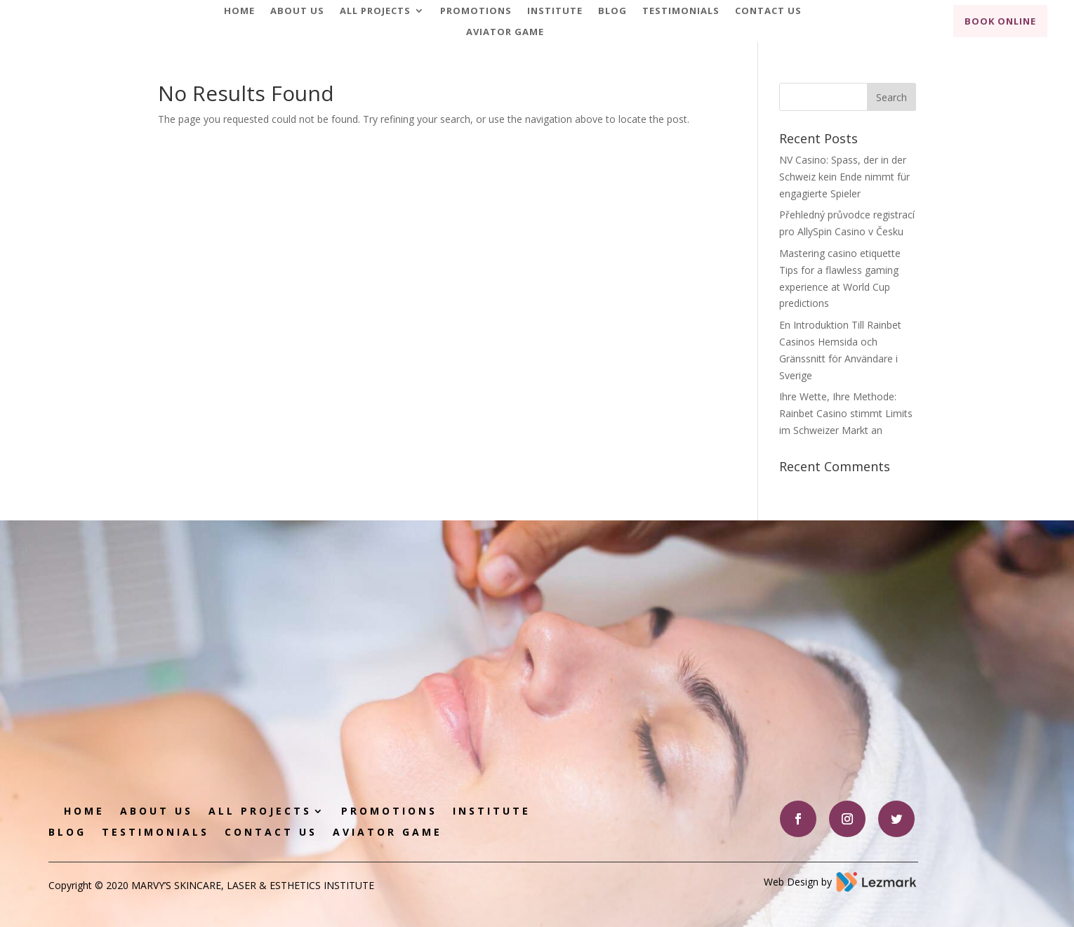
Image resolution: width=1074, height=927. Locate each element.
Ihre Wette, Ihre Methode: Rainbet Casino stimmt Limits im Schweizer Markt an (846, 413)
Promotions (476, 11)
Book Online (1000, 21)
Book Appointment (758, 640)
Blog (612, 11)
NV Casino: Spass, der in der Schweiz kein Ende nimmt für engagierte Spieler (844, 176)
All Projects (375, 11)
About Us (297, 11)
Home (239, 11)
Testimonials (681, 11)
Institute (555, 11)
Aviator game (505, 32)
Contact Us (768, 11)
